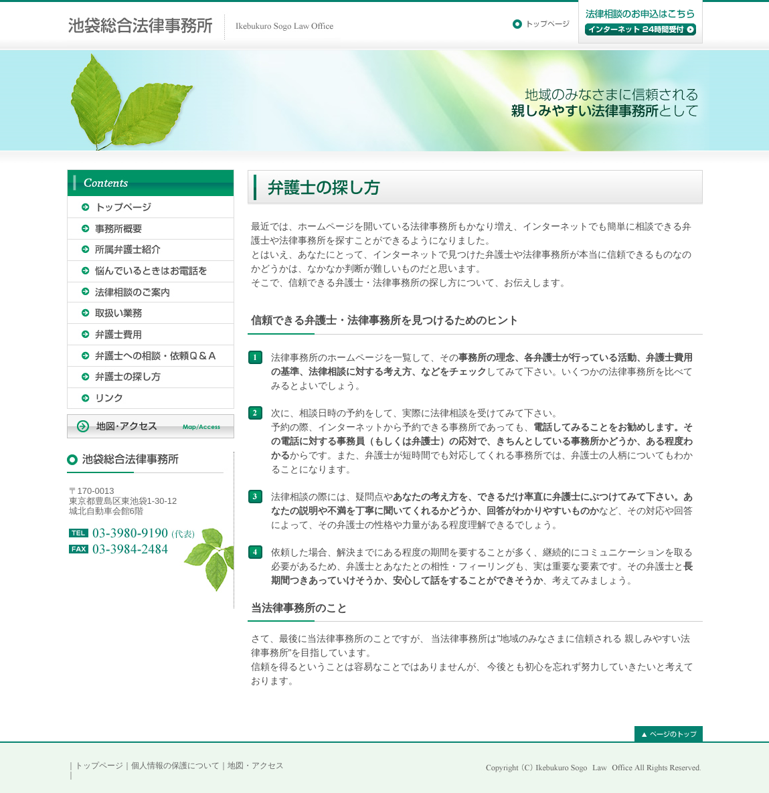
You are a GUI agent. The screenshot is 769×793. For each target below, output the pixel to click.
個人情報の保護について (175, 765)
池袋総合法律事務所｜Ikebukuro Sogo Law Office (204, 25)
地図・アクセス (256, 765)
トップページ (99, 765)
